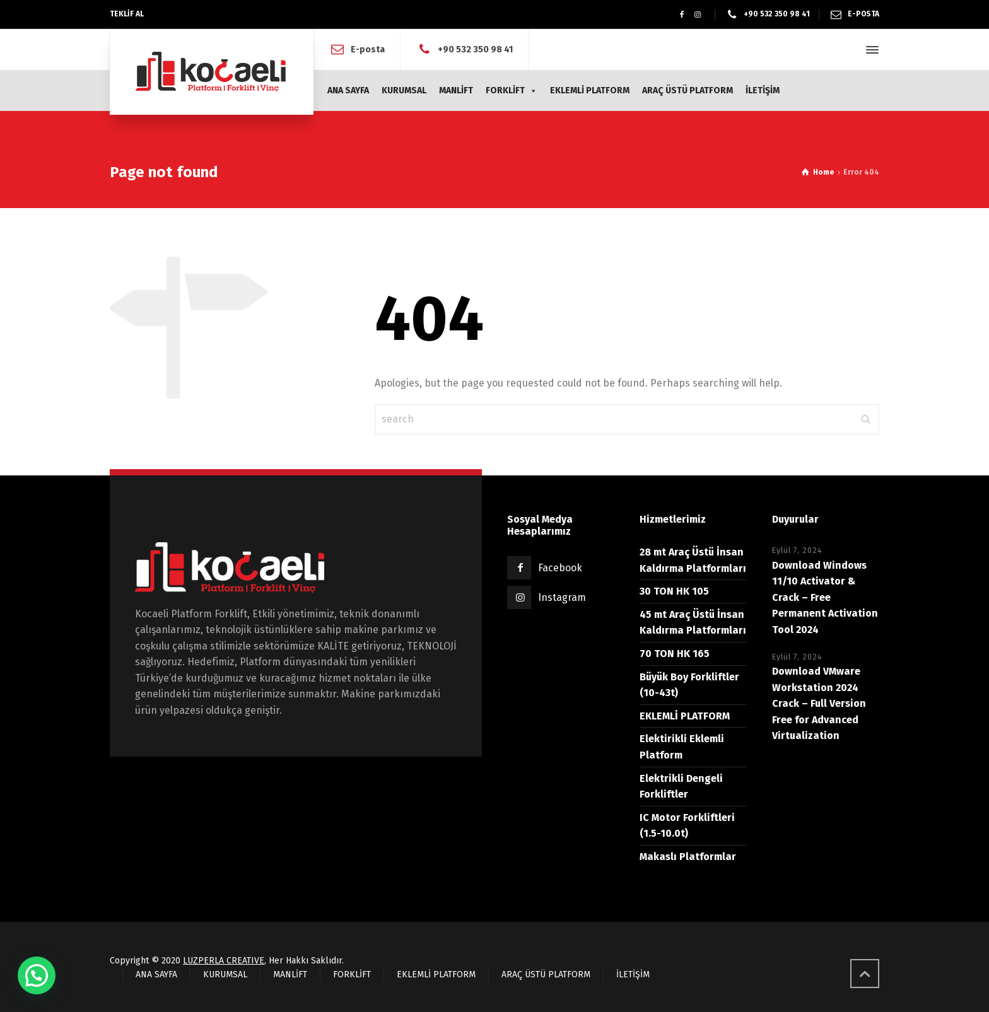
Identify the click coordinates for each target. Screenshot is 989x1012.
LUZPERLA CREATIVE (223, 960)
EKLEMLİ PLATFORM (589, 90)
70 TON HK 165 (675, 654)
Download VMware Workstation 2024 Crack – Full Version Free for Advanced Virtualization (819, 703)
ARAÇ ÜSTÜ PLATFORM (687, 90)
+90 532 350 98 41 (475, 49)
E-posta (368, 49)
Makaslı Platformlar (688, 857)
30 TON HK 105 (674, 591)
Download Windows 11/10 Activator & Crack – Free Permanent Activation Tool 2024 (825, 597)
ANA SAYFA (348, 90)
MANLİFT (456, 90)
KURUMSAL (404, 90)
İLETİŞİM (763, 90)
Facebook (560, 568)
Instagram (562, 597)
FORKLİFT (511, 90)
